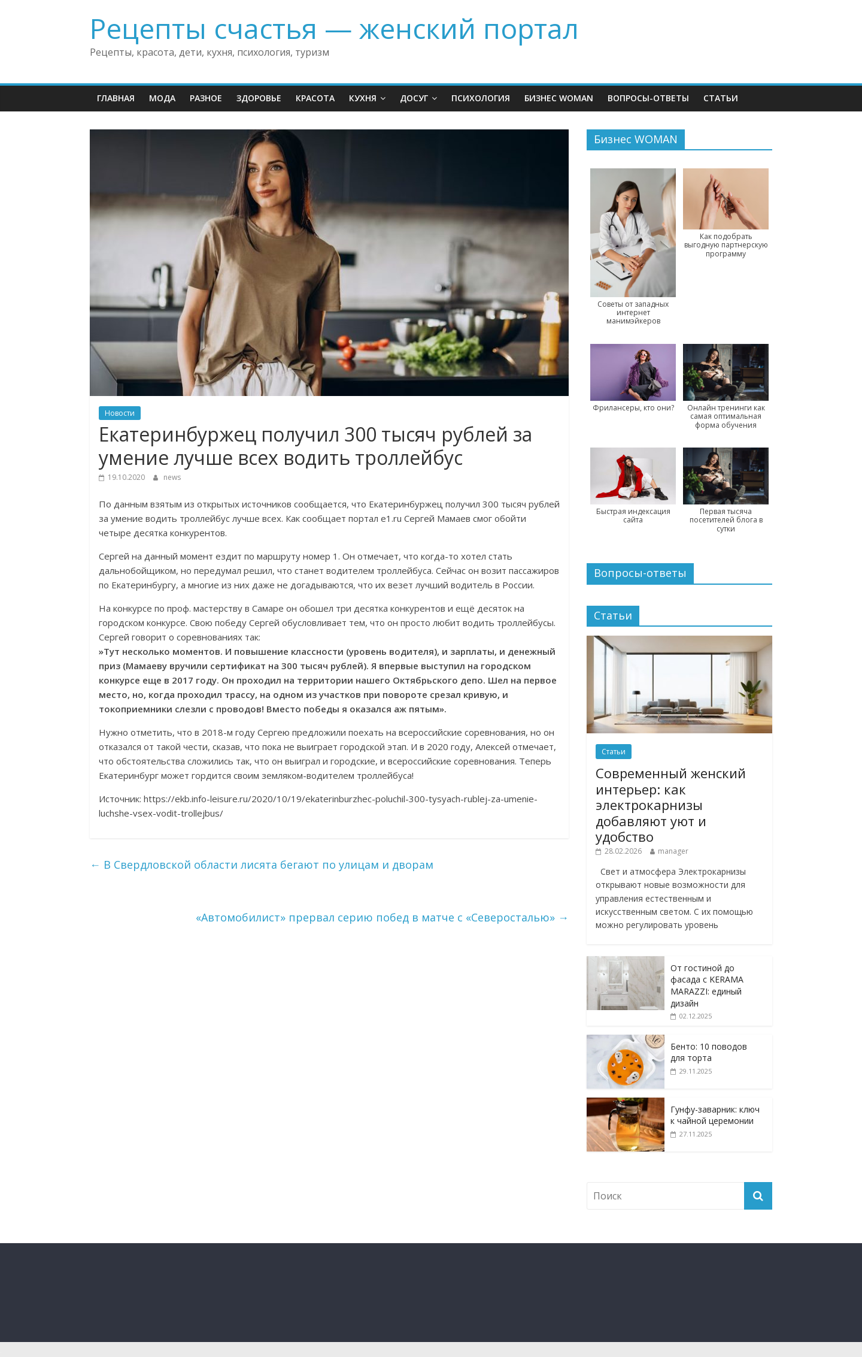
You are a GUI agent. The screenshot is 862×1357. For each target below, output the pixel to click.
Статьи (720, 98)
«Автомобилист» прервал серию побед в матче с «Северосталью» (382, 917)
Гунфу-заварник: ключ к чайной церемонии (715, 1115)
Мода (162, 98)
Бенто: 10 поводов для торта (708, 1052)
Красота (315, 98)
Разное (206, 98)
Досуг (414, 98)
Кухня (363, 98)
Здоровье (258, 98)
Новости (120, 413)
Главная (116, 98)
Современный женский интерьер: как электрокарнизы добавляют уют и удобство (671, 804)
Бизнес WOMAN (558, 98)
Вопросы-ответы (648, 98)
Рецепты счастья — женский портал (334, 28)
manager (673, 851)
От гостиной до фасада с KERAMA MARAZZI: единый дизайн (706, 985)
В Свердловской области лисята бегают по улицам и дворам (261, 864)
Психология (480, 98)
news (172, 477)
